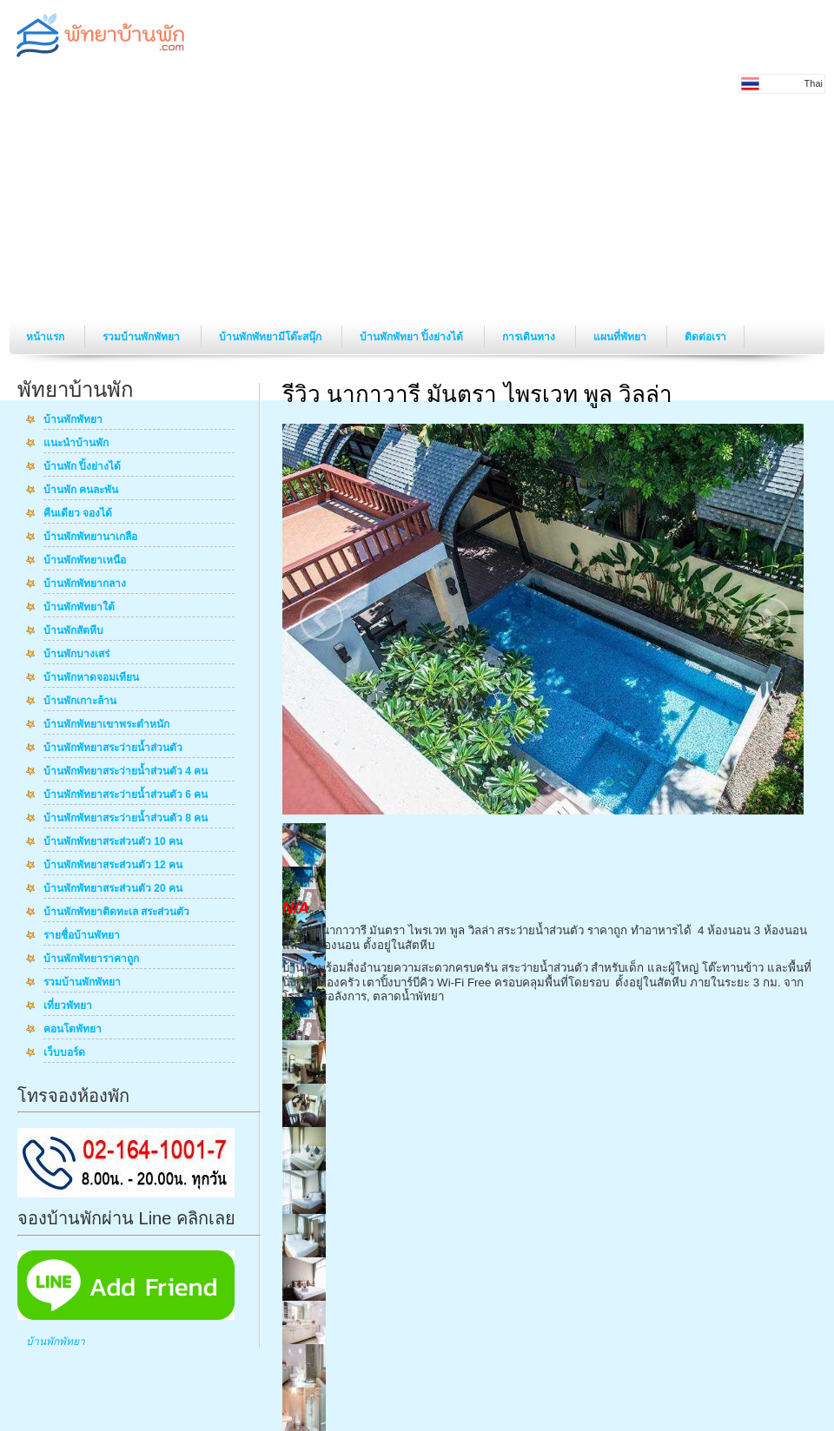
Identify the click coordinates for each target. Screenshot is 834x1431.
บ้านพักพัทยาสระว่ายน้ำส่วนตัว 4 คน (125, 772)
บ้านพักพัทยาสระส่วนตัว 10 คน (112, 842)
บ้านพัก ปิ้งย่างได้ (82, 467)
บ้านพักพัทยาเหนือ (84, 561)
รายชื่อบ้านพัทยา (81, 936)
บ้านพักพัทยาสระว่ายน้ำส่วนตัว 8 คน (125, 819)
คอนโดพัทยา (72, 1030)
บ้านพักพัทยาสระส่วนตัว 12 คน (112, 866)
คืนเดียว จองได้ (77, 514)
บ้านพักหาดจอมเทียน (91, 678)
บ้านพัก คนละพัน (80, 490)
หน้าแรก (46, 337)
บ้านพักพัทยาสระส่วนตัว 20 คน (112, 889)
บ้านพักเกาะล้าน (79, 701)
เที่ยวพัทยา (67, 1006)
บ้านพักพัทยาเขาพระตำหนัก (106, 725)
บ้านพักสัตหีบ (73, 631)
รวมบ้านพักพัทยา (142, 337)
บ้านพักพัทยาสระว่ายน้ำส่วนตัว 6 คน (125, 795)
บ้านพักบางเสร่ (76, 655)
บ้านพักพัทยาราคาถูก (91, 959)
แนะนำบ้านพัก (76, 444)
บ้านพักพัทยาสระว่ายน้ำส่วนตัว (112, 748)
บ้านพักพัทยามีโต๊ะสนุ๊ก (271, 337)
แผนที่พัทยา (621, 337)
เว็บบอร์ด (64, 1053)
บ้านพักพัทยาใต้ (79, 608)
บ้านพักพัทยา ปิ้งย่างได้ (413, 337)
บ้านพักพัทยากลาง (84, 584)
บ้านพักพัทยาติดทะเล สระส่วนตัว (116, 912)
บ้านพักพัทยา (73, 420)
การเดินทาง (530, 337)
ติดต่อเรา (705, 337)
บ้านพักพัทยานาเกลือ (90, 537)
